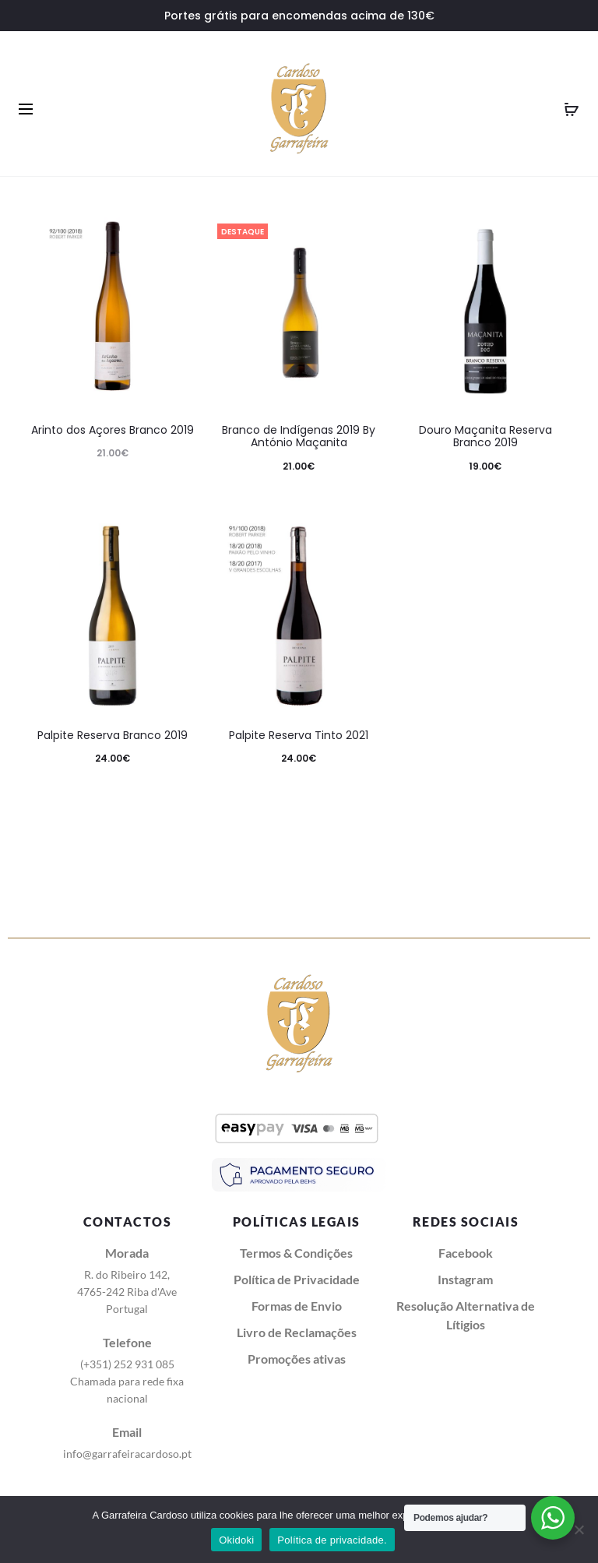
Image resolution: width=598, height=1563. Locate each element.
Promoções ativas (297, 1358)
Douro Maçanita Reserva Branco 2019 (485, 436)
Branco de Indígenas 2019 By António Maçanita (298, 436)
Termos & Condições (296, 1252)
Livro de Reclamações (297, 1332)
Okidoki (236, 1540)
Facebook (465, 1252)
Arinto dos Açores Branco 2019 (112, 430)
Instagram (465, 1279)
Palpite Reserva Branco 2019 (112, 735)
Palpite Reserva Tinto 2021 (298, 735)
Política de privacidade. (331, 1540)
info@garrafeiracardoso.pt (127, 1453)
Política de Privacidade (297, 1279)
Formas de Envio (297, 1305)
